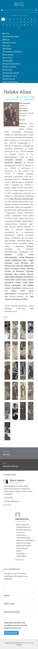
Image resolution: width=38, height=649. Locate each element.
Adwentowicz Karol (9, 43)
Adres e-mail (9, 604)
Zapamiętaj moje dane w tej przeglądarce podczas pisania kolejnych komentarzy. (15, 625)
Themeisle (19, 645)
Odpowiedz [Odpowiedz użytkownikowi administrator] (19, 560)
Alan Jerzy (6, 46)
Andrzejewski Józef (10, 76)
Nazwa (7, 596)
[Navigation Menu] (36, 10)
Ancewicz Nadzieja (9, 67)
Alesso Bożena (8, 55)
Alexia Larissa (8, 58)
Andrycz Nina (7, 70)
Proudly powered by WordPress (13, 643)
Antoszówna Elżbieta (10, 82)
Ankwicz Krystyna (9, 79)
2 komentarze (28, 100)
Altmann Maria (8, 61)
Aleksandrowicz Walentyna (12, 52)
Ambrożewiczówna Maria (11, 64)
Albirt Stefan (7, 49)
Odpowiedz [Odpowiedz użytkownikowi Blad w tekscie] (7, 505)
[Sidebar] (2, 10)
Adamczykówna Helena (11, 37)
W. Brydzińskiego (24, 140)
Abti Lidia (6, 34)
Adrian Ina (6, 40)
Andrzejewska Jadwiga (11, 73)
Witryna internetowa (12, 612)
